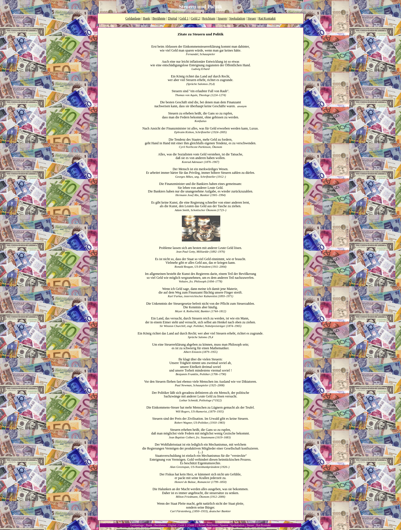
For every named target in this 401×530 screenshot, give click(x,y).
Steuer (252, 18)
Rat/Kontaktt (267, 18)
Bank (146, 18)
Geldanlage (133, 18)
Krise (202, 525)
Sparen (222, 18)
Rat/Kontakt (263, 525)
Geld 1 (184, 18)
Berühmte (158, 18)
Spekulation (237, 18)
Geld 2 (195, 18)
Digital (172, 18)
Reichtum (208, 18)
